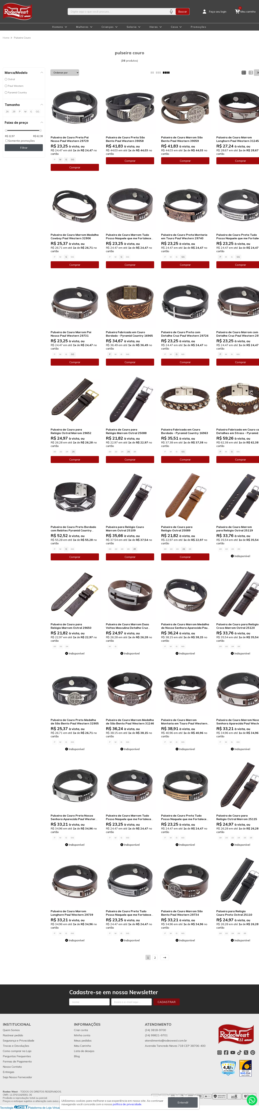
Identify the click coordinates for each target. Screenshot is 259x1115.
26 (73, 451)
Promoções (198, 26)
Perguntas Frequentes (17, 1056)
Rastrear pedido (13, 1035)
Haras (154, 26)
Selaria (132, 26)
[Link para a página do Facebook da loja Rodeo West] (226, 1052)
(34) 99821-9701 (156, 1035)
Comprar (74, 167)
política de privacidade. (127, 1104)
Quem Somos (11, 1030)
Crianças (108, 26)
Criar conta (81, 1030)
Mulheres (82, 26)
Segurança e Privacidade (18, 1040)
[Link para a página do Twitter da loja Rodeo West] (246, 1052)
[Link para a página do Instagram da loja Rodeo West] (219, 1052)
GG (72, 159)
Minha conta (82, 1035)
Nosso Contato (12, 1066)
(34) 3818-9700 (155, 1030)
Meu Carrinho (82, 1045)
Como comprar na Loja (17, 1051)
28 (134, 549)
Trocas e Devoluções (16, 1045)
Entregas (8, 1072)
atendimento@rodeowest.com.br (166, 1040)
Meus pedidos (83, 1040)
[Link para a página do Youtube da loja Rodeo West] (232, 1052)
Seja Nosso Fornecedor (17, 1077)
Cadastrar (166, 1002)
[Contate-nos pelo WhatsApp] (252, 1100)
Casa (174, 26)
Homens (57, 26)
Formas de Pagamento (17, 1061)
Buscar (182, 11)
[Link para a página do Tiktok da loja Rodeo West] (239, 1052)
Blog (77, 1056)
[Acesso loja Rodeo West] (214, 12)
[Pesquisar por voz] (171, 11)
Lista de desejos (84, 1051)
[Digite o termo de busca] (117, 11)
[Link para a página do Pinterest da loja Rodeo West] (252, 1052)
